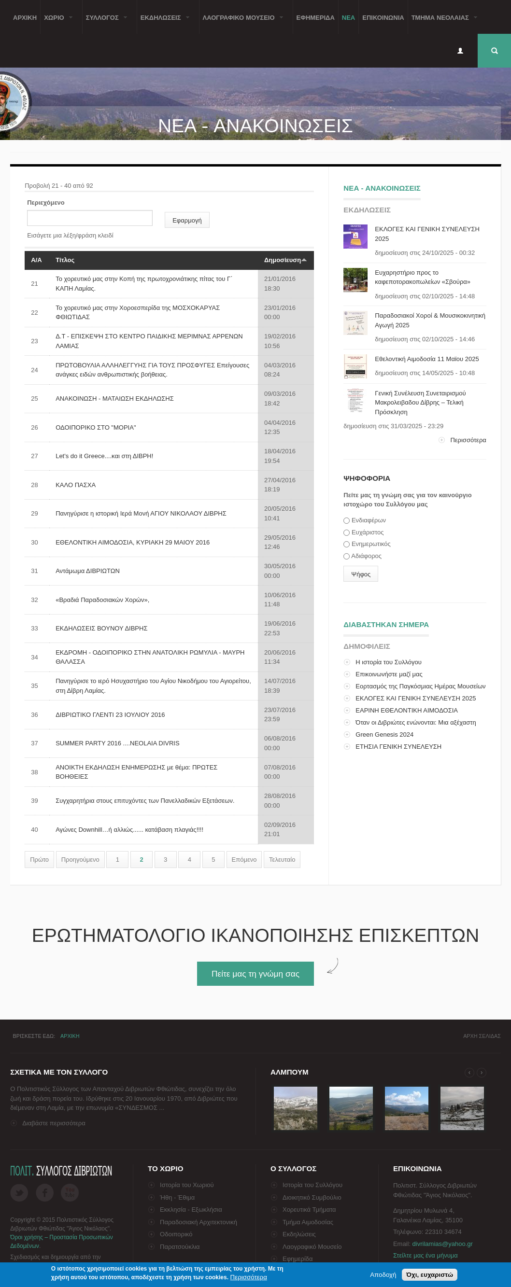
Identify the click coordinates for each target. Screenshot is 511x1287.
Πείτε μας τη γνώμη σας (255, 974)
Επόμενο (244, 859)
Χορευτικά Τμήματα (309, 1209)
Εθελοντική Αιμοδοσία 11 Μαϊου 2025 (427, 359)
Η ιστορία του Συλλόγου (388, 662)
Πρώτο (39, 859)
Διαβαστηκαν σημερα (386, 623)
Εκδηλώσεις (299, 1234)
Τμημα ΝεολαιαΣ (442, 23)
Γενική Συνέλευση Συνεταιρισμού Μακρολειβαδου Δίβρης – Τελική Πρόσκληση (420, 403)
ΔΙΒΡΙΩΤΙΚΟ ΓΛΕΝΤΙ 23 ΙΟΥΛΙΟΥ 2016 (110, 714)
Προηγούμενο (80, 859)
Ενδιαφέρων (369, 520)
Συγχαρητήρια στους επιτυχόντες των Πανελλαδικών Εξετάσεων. (145, 800)
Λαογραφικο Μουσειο (241, 23)
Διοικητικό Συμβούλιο (312, 1197)
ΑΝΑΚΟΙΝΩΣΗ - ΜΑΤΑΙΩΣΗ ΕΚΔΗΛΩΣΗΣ (115, 398)
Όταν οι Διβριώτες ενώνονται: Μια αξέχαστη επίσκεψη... (409, 727)
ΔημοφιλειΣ (366, 646)
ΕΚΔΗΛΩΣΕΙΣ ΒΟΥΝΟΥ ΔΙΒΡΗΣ (101, 628)
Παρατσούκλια (180, 1246)
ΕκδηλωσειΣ (163, 23)
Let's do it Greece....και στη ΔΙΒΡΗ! (104, 456)
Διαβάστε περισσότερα (53, 1123)
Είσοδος (460, 51)
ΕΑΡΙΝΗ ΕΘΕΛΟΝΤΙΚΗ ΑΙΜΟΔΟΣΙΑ (406, 710)
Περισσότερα (468, 440)
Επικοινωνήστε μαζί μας (388, 674)
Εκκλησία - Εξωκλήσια (191, 1209)
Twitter (19, 1193)
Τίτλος (65, 260)
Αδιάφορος (366, 556)
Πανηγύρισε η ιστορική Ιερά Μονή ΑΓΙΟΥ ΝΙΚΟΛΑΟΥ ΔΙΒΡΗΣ (141, 513)
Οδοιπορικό (176, 1234)
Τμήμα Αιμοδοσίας (308, 1222)
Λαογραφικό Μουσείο (312, 1246)
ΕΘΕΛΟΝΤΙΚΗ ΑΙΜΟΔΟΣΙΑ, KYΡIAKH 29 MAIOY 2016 (133, 542)
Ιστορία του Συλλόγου (312, 1185)
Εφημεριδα (316, 17)
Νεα (348, 17)
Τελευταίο (282, 859)
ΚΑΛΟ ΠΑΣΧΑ (76, 485)
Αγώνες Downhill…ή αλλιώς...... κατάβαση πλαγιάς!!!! (129, 829)
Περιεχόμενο (46, 202)
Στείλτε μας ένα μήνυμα (425, 1255)
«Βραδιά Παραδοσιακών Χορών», (102, 599)
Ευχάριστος (368, 532)
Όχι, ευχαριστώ (429, 1274)
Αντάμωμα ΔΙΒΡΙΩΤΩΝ (88, 570)
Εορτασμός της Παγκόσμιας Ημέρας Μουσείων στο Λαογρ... (414, 691)
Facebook (45, 1193)
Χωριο (56, 23)
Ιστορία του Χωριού (187, 1185)
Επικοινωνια (383, 17)
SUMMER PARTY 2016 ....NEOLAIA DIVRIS (117, 743)
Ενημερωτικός (371, 543)
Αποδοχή (383, 1274)
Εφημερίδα (298, 1258)
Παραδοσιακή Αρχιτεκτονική (198, 1222)
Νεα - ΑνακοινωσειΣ (382, 188)
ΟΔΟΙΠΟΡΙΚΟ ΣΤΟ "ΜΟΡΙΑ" (96, 427)
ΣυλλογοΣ (105, 23)
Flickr (70, 1193)
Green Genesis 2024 (384, 734)
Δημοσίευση (285, 260)
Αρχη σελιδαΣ (482, 1036)
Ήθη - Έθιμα (177, 1197)
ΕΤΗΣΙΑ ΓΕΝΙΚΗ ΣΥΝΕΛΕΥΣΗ (398, 746)
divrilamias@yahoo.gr (442, 1243)
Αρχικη (25, 17)
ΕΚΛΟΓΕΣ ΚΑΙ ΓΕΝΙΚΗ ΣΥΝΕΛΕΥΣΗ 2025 (415, 698)
